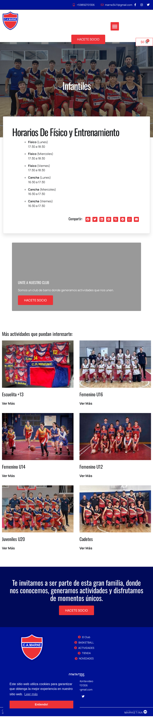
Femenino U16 (91, 396)
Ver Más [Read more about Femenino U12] (85, 477)
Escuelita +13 (13, 396)
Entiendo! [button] (41, 704)
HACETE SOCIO (35, 302)
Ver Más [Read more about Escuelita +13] (8, 405)
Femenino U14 (13, 468)
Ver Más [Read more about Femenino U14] (8, 477)
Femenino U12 (91, 468)
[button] (115, 26)
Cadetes (86, 540)
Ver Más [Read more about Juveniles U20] (8, 550)
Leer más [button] (31, 694)
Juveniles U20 (13, 540)
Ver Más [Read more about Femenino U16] (85, 405)
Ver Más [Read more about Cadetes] (85, 550)
